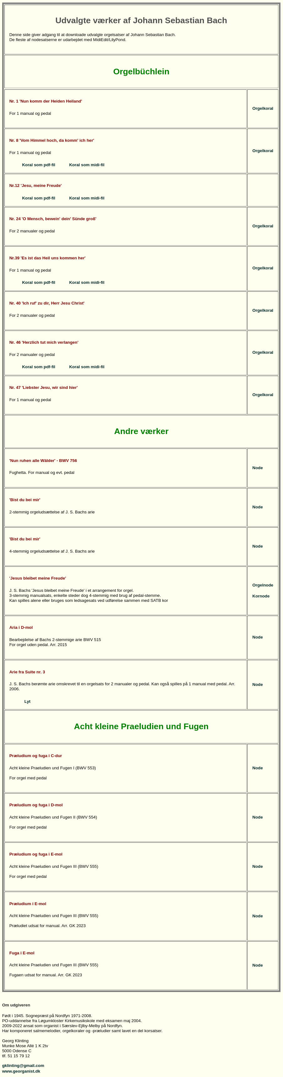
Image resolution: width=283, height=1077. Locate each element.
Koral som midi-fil (87, 164)
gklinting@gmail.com (23, 1065)
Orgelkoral (262, 108)
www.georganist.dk (21, 1071)
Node (257, 467)
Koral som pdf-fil (38, 164)
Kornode (261, 596)
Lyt (27, 701)
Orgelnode (262, 585)
